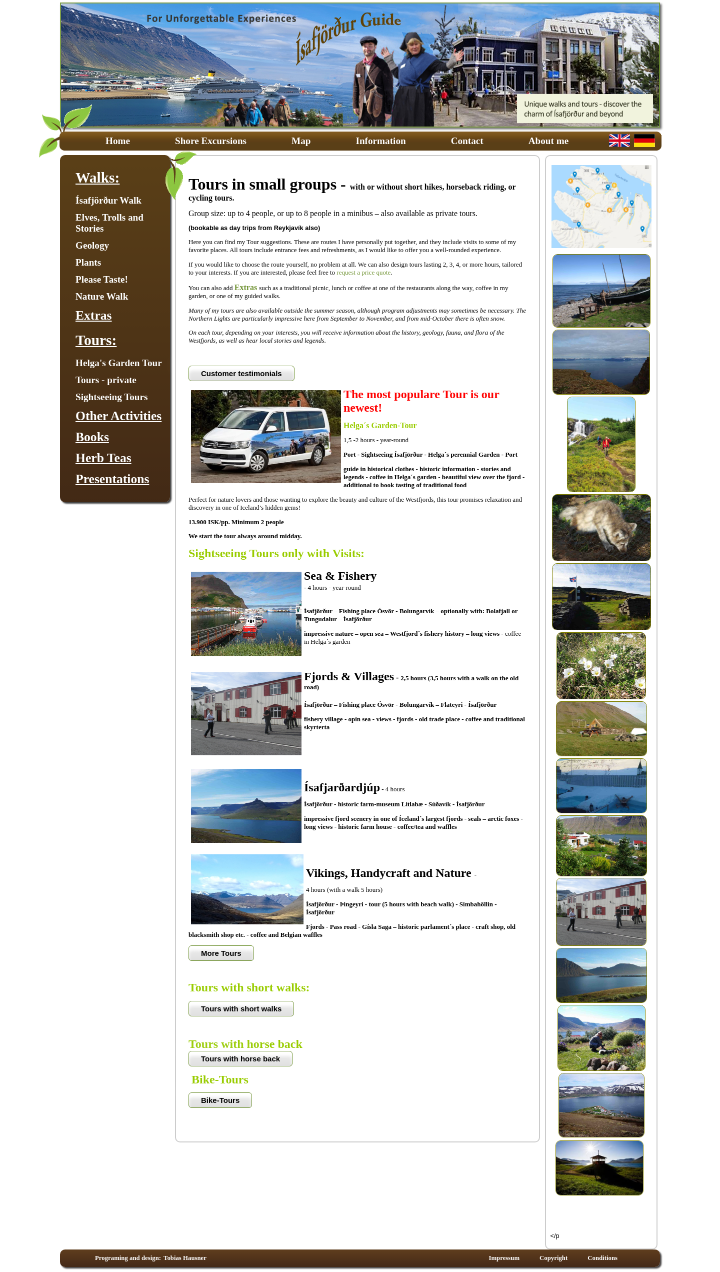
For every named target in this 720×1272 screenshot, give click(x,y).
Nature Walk (102, 296)
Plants (88, 262)
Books (92, 437)
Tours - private (106, 380)
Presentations (112, 479)
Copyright (554, 1257)
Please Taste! (102, 279)
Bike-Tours (220, 1100)
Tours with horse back (240, 1058)
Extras (94, 315)
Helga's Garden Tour (119, 363)
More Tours (221, 953)
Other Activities (119, 416)
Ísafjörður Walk (109, 200)
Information (381, 141)
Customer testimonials (241, 373)
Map (301, 141)
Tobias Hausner (185, 1257)
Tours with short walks (241, 1008)
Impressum (504, 1257)
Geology (92, 245)
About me (548, 141)
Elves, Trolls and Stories (110, 223)
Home (118, 141)
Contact (467, 141)
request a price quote (363, 272)
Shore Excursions (210, 141)
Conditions (603, 1257)
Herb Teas (104, 458)
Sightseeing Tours (112, 397)
